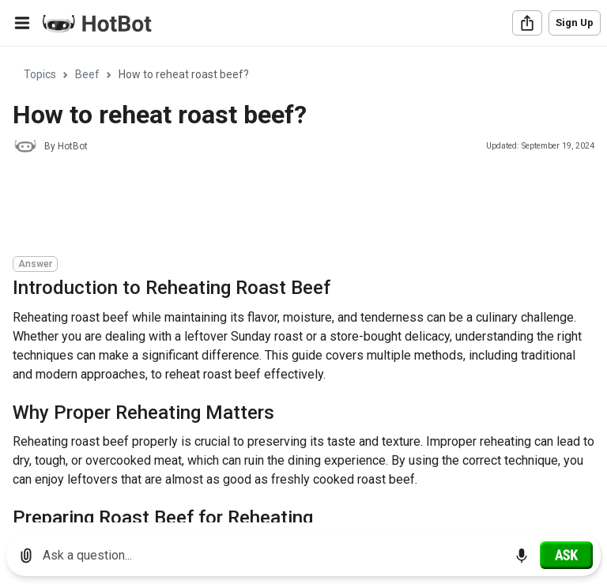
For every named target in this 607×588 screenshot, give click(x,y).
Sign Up (575, 22)
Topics (40, 74)
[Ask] (566, 554)
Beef (87, 74)
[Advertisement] (300, 207)
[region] (303, 284)
